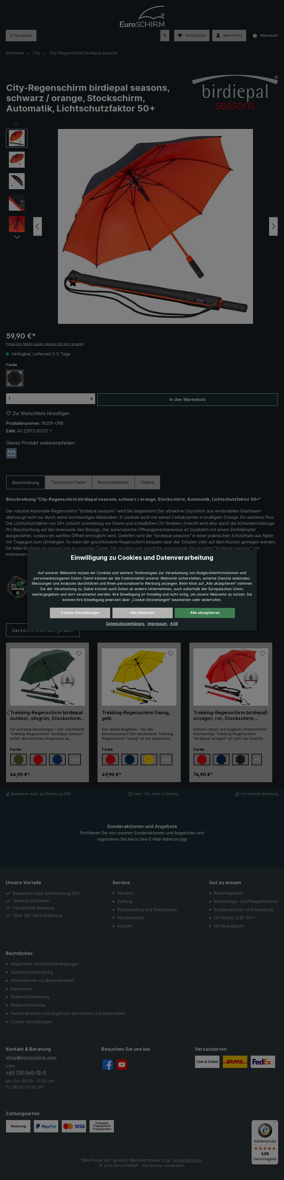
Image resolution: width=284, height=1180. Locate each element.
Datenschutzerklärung (125, 623)
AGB (174, 623)
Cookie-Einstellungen (80, 612)
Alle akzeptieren (205, 612)
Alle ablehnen (142, 612)
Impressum (158, 623)
